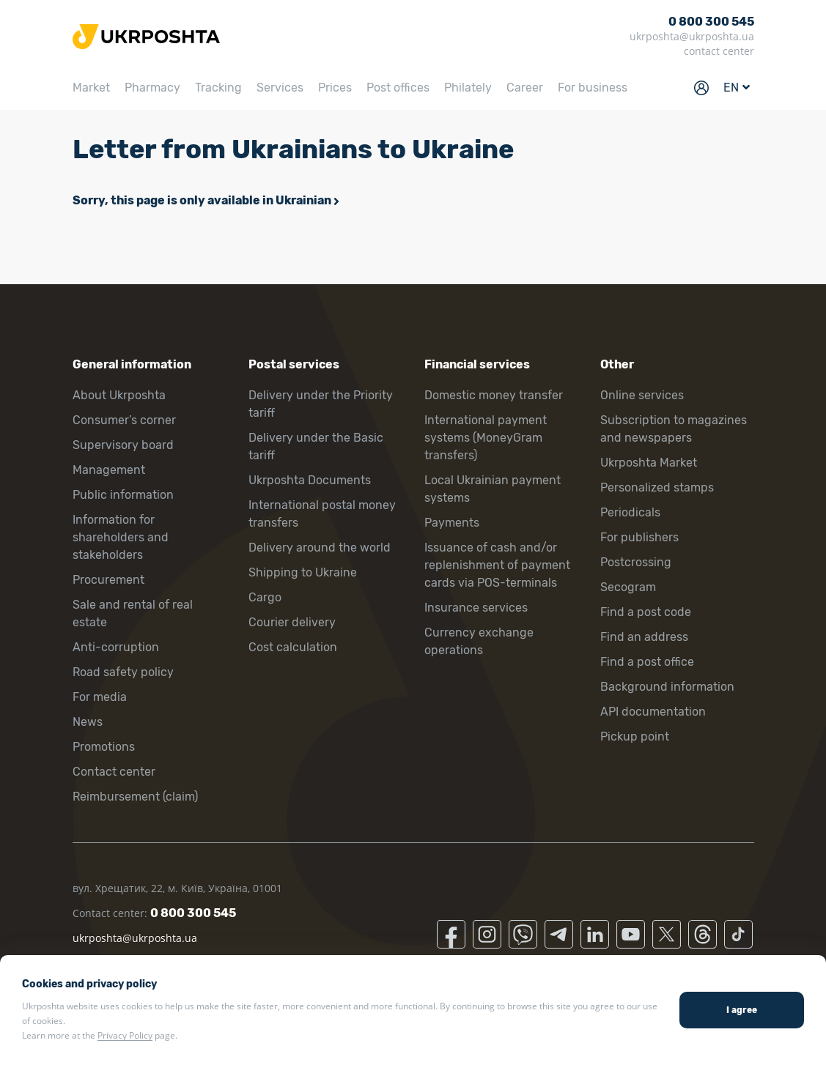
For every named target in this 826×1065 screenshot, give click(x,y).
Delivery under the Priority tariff (320, 404)
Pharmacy (152, 87)
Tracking (218, 87)
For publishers (639, 537)
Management (109, 470)
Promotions (104, 747)
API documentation (653, 712)
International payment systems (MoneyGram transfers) (485, 437)
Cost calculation (292, 647)
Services (280, 87)
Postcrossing (635, 562)
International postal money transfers (322, 514)
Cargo (264, 597)
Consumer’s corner (124, 420)
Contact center (114, 772)
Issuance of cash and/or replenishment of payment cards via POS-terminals (497, 565)
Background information (667, 687)
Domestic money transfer (493, 395)
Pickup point (634, 736)
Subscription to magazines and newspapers (673, 429)
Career (524, 87)
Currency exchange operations (479, 641)
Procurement (108, 580)
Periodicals (630, 512)
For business (592, 87)
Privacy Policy (124, 1035)
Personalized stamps (657, 487)
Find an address (644, 637)
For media (100, 697)
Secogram (628, 587)
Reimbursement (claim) (135, 797)
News (88, 722)
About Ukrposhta (119, 395)
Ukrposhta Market (648, 463)
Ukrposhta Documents (309, 480)
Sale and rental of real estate (133, 613)
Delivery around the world (319, 547)
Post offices (397, 87)
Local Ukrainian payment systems (492, 489)
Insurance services (476, 608)
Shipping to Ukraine (302, 572)
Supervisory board (123, 445)
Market (91, 87)
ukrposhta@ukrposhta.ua (692, 36)
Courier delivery (292, 622)
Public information (123, 495)
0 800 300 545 (711, 22)
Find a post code (645, 612)
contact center (719, 51)
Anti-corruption (116, 647)
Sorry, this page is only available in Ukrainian (202, 200)
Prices (335, 87)
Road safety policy (123, 672)
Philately (468, 87)
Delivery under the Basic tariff (315, 446)
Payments (451, 523)
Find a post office (647, 662)
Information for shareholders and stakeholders (121, 537)
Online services (642, 395)
